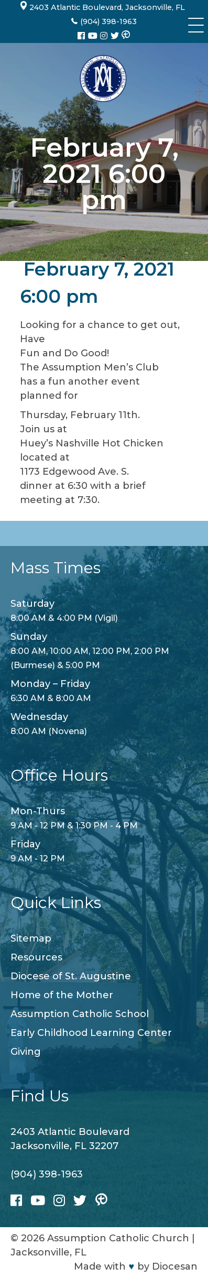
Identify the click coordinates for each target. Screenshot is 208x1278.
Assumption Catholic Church (118, 1238)
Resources (36, 957)
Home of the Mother (61, 995)
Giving (25, 1051)
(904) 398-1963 (46, 1174)
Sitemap (30, 938)
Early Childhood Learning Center (91, 1033)
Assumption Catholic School (79, 1014)
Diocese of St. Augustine (70, 976)
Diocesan (175, 1266)
